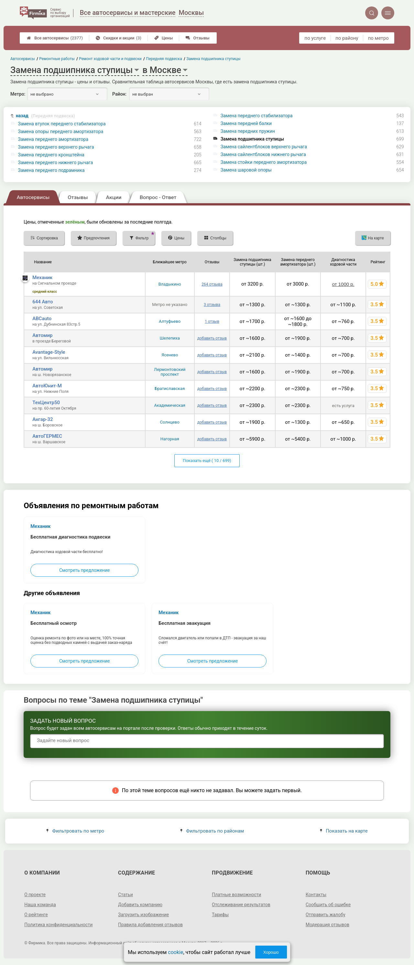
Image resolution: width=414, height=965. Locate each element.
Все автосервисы (55, 38)
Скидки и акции (118, 38)
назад (45, 115)
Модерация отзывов (327, 924)
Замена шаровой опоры (246, 170)
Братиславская (170, 388)
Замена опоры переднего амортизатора (61, 131)
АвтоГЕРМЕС (47, 436)
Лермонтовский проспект (170, 372)
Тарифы (220, 914)
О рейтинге (36, 914)
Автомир (42, 335)
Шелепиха (170, 338)
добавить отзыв (212, 338)
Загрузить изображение (143, 914)
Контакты (316, 894)
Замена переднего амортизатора (53, 139)
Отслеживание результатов (241, 904)
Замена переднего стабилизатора (257, 115)
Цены (163, 38)
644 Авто (42, 302)
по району (346, 38)
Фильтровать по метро (75, 831)
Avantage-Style (48, 352)
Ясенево (169, 354)
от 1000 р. (343, 284)
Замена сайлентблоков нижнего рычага (263, 154)
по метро (378, 38)
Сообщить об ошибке (328, 904)
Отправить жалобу (325, 914)
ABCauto (41, 318)
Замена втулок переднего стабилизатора (62, 123)
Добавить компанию (140, 904)
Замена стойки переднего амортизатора (264, 162)
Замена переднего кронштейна (51, 154)
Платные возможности (236, 894)
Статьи (125, 894)
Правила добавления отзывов (150, 924)
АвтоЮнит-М (47, 386)
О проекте (35, 894)
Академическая (169, 405)
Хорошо (271, 952)
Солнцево (170, 422)
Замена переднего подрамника (51, 170)
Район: (119, 94)
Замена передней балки (246, 123)
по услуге (315, 38)
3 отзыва (212, 304)
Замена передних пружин (248, 131)
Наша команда (40, 904)
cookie (175, 952)
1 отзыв (212, 321)
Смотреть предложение (84, 570)
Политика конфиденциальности (58, 924)
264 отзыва (212, 284)
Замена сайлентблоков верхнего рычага (264, 146)
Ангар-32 (42, 419)
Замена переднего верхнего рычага (56, 147)
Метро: (17, 94)
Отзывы (197, 38)
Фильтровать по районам (212, 831)
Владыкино (169, 284)
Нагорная (169, 438)
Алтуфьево (169, 321)
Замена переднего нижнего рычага (55, 162)
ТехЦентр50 (46, 402)
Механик (42, 277)
